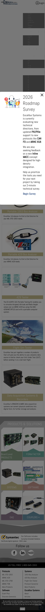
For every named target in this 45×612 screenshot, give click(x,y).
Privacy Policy (38, 604)
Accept (22, 609)
